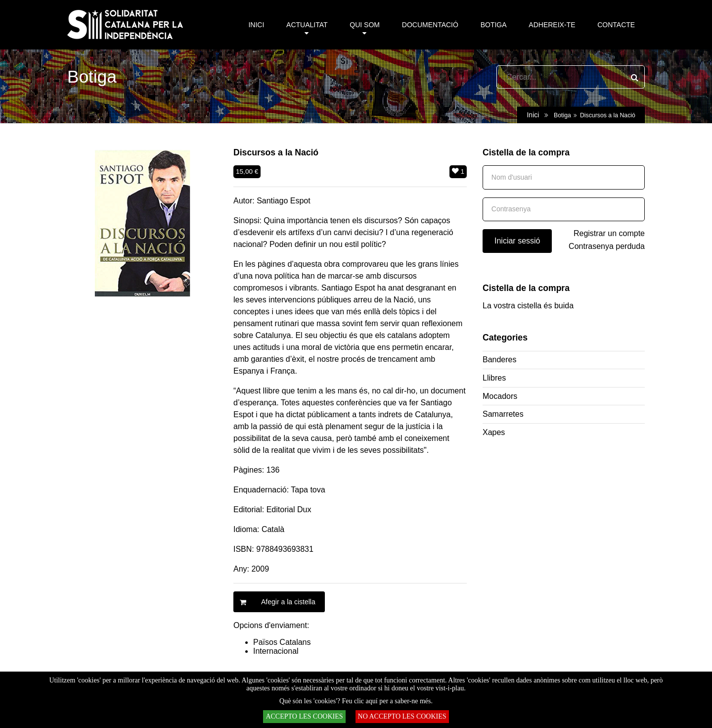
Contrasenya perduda (607, 246)
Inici (533, 115)
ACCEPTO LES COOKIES (304, 716)
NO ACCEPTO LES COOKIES (402, 716)
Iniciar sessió (517, 241)
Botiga (562, 115)
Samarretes (503, 414)
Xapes (494, 432)
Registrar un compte (609, 233)
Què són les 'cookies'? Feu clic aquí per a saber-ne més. (356, 701)
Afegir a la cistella (274, 601)
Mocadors (500, 396)
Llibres (494, 378)
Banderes (500, 359)
